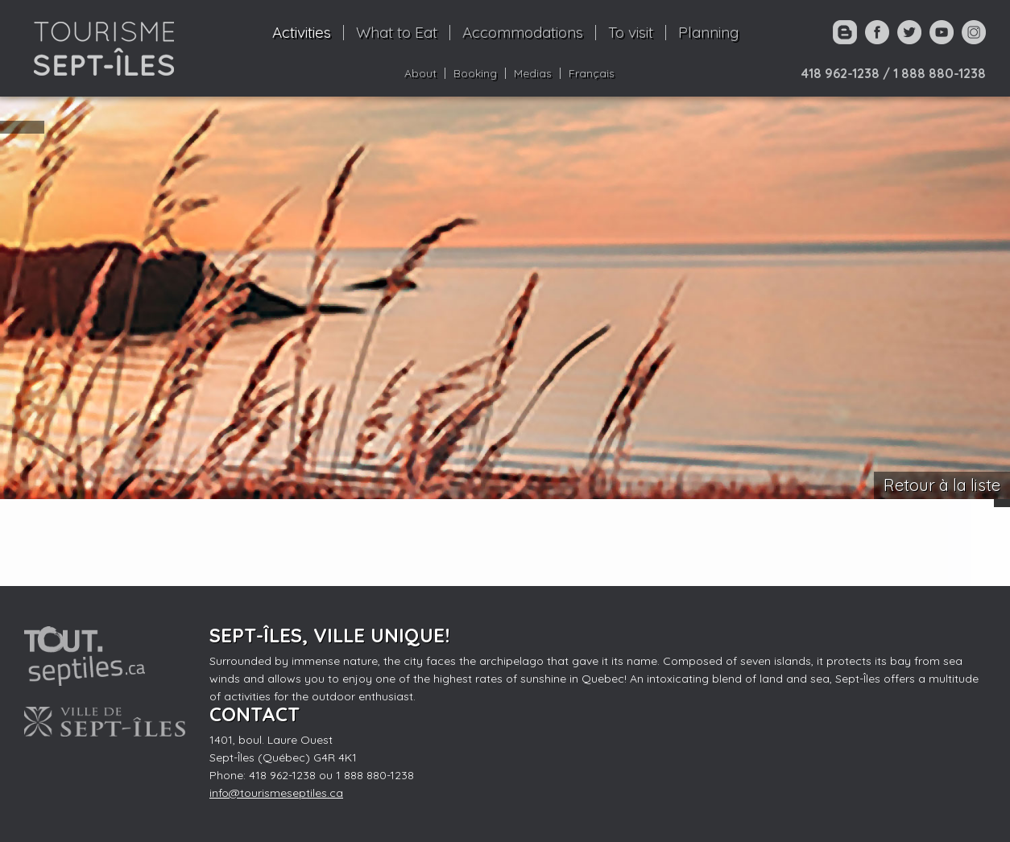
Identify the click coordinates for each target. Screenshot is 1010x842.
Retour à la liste (942, 485)
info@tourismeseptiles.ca (276, 793)
